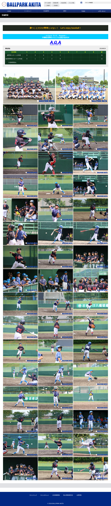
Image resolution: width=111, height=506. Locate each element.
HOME (9, 11)
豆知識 (55, 5)
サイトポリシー (44, 495)
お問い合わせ (101, 11)
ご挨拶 (48, 5)
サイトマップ (33, 495)
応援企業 (55, 2)
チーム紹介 (48, 2)
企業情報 (79, 495)
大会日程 (63, 2)
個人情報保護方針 (68, 495)
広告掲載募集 (56, 495)
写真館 (83, 11)
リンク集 (71, 2)
